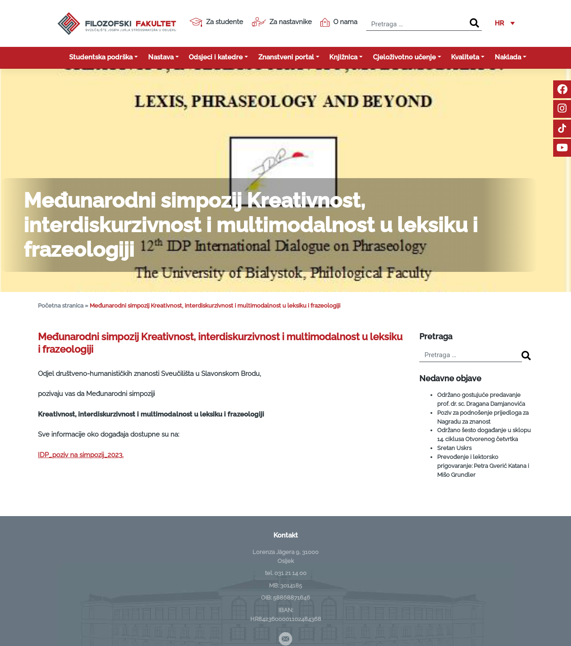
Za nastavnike (282, 22)
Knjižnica (343, 57)
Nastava (161, 57)
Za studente (216, 22)
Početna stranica (60, 305)
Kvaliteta (465, 57)
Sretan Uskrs (454, 447)
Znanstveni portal (286, 57)
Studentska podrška (100, 57)
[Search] (474, 23)
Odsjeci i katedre (216, 57)
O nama (338, 22)
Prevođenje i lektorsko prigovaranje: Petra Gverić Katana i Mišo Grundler (483, 465)
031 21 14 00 (290, 572)
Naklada (508, 57)
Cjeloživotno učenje (404, 57)
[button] (504, 23)
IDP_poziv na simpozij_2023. (81, 455)
